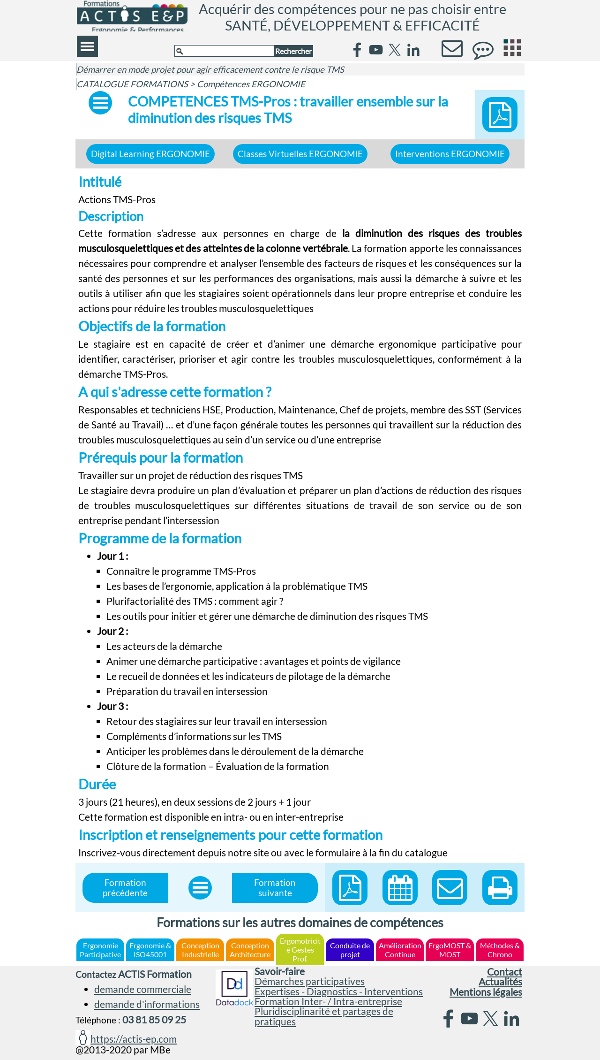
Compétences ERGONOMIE (251, 84)
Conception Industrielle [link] (200, 950)
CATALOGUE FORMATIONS (132, 84)
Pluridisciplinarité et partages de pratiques (324, 1016)
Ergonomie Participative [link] (100, 950)
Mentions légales (486, 992)
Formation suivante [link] (275, 887)
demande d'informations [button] (147, 1004)
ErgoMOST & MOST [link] (449, 950)
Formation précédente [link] (125, 887)
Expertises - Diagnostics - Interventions (339, 991)
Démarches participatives (310, 981)
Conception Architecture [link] (250, 950)
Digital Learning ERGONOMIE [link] (150, 154)
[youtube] (376, 49)
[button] (500, 887)
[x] (394, 49)
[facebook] (357, 49)
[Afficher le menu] (87, 46)
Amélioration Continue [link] (400, 950)
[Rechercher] (224, 51)
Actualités (500, 982)
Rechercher (293, 50)
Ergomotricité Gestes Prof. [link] (300, 949)
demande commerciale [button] (142, 989)
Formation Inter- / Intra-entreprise (328, 1001)
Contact (504, 972)
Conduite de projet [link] (350, 950)
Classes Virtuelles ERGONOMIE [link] (300, 154)
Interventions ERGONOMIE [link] (450, 154)
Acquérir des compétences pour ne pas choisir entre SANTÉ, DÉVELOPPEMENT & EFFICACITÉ (354, 16)
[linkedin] (413, 49)
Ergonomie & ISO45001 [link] (150, 950)
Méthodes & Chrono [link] (500, 950)
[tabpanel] (300, 515)
